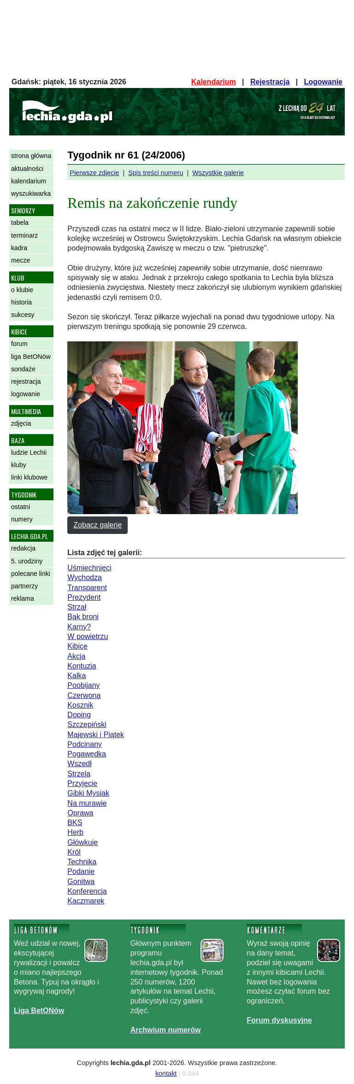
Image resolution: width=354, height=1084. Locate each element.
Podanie (80, 871)
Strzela (78, 774)
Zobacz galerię (97, 525)
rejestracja (26, 381)
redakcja (23, 548)
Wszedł (79, 764)
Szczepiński (86, 724)
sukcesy (23, 314)
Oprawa (80, 813)
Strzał (76, 607)
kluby (18, 465)
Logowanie (323, 82)
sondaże (23, 369)
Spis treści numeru (155, 172)
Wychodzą (84, 577)
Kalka (76, 676)
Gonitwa (80, 881)
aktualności (27, 168)
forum (19, 343)
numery (22, 519)
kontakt (166, 1073)
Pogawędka (86, 754)
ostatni (20, 506)
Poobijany (83, 685)
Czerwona (83, 695)
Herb (75, 832)
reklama (22, 598)
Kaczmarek (85, 901)
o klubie (22, 289)
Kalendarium (213, 82)
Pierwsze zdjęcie (94, 172)
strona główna (31, 155)
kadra (19, 248)
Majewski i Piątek (95, 734)
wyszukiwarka (31, 193)
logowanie (25, 394)
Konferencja (86, 891)
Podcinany (84, 744)
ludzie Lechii (29, 452)
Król (73, 852)
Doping (79, 715)
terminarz (24, 235)
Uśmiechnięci (89, 568)
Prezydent (83, 597)
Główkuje (82, 842)
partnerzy (24, 586)
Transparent (87, 588)
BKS (74, 822)
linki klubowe (29, 477)
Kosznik (80, 705)
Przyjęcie (82, 783)
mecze (20, 260)
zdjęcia (21, 423)
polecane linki (30, 573)
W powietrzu (87, 636)
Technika (81, 862)
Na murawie (86, 803)
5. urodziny (26, 561)
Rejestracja (269, 82)
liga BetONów (31, 356)
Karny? (79, 627)
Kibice (77, 646)
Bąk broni (83, 617)
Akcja (76, 656)
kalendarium (28, 181)
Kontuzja (81, 666)
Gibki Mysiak (88, 793)
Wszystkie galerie (218, 172)
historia (21, 302)
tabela (20, 222)
